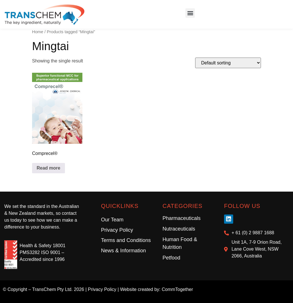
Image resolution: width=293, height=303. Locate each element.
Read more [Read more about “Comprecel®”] (48, 168)
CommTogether (177, 289)
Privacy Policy (117, 230)
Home (37, 31)
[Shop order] (228, 63)
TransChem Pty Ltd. (52, 289)
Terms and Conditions (126, 240)
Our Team (112, 220)
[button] (190, 13)
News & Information (123, 250)
